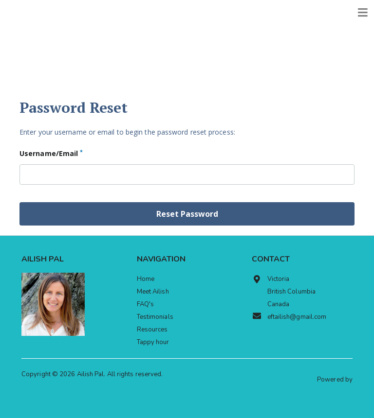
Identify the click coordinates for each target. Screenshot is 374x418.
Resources (152, 329)
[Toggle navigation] (362, 12)
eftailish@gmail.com (289, 316)
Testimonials (155, 317)
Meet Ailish (153, 291)
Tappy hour (153, 342)
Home (145, 279)
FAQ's (145, 304)
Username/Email (51, 153)
